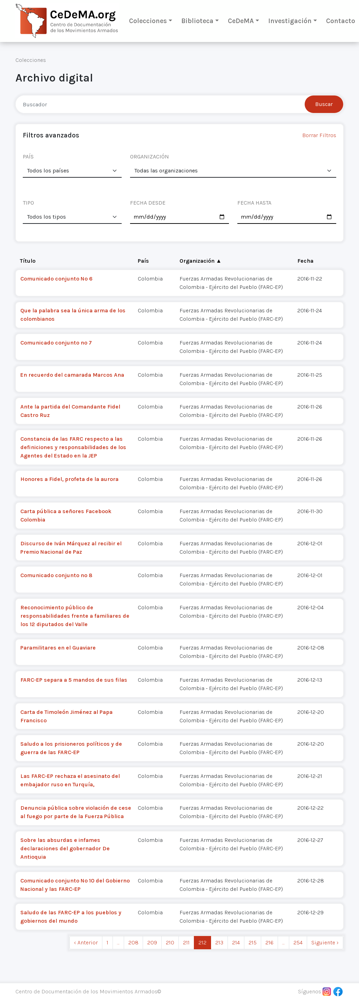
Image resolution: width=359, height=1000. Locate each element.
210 (170, 942)
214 (236, 942)
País (143, 260)
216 (269, 942)
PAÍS (28, 156)
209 (152, 942)
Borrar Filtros (319, 135)
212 (202, 942)
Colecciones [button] (148, 21)
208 (133, 942)
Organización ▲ (201, 260)
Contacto (340, 21)
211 (186, 942)
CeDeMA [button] (241, 21)
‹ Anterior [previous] (86, 942)
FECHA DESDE (147, 202)
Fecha (305, 260)
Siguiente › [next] (325, 942)
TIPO (28, 202)
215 (253, 942)
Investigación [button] (290, 21)
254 (298, 942)
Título (27, 260)
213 (219, 942)
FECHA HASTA (254, 202)
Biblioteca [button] (197, 21)
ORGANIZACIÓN (149, 156)
